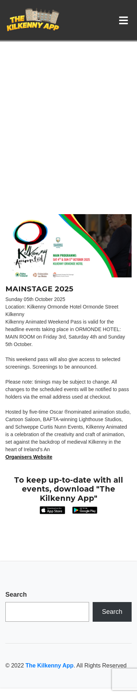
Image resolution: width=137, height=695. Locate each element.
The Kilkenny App (49, 665)
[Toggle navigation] (125, 20)
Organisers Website (28, 457)
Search (16, 594)
